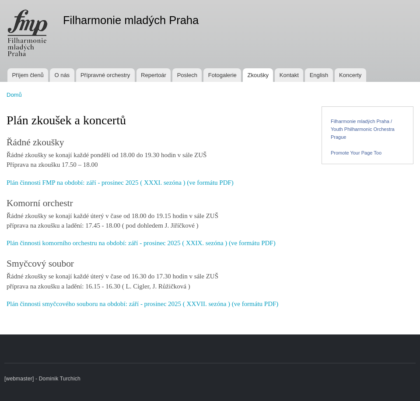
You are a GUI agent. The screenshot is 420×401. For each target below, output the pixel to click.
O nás (62, 75)
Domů (14, 94)
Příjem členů (27, 75)
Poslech (187, 75)
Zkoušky (258, 75)
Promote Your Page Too (356, 152)
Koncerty (350, 75)
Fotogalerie (222, 75)
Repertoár (153, 75)
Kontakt (289, 75)
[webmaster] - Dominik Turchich (42, 379)
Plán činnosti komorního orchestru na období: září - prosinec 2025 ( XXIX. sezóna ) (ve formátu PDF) (141, 242)
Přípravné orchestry (105, 75)
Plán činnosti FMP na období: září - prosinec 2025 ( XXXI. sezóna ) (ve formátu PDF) (120, 182)
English (319, 75)
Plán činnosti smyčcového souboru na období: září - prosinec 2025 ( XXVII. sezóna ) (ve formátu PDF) (142, 303)
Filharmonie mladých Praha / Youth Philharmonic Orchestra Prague (363, 129)
